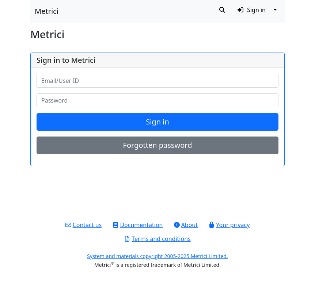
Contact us (83, 225)
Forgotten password (157, 145)
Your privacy (229, 225)
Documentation (138, 225)
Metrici (46, 11)
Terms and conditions (157, 239)
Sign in (157, 122)
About (186, 225)
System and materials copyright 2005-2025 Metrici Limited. (157, 256)
